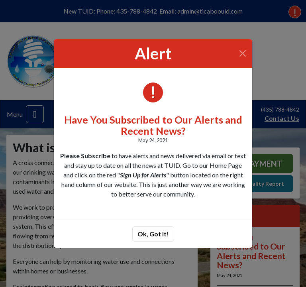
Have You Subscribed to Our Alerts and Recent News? (153, 125)
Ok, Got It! (153, 234)
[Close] (243, 53)
